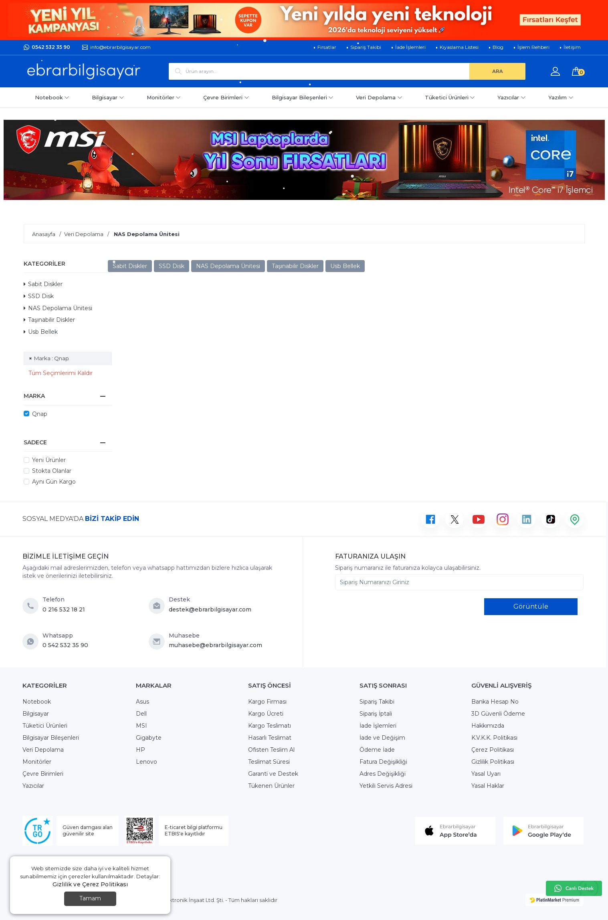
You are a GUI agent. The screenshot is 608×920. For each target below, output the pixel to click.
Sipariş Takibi (377, 701)
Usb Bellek (41, 331)
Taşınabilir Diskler (49, 319)
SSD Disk (39, 296)
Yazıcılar (511, 97)
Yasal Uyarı (486, 773)
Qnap (39, 414)
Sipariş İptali (376, 713)
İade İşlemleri (378, 725)
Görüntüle (530, 606)
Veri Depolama (379, 97)
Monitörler (164, 97)
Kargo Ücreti (265, 713)
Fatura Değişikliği (383, 761)
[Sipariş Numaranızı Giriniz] (459, 582)
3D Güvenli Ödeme (498, 713)
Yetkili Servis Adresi (386, 785)
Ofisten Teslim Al (271, 749)
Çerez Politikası (492, 749)
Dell (141, 713)
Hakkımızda (487, 725)
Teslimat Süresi (269, 761)
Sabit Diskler (43, 284)
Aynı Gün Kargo (54, 481)
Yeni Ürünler (49, 460)
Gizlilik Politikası (492, 761)
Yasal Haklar (487, 785)
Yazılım (561, 97)
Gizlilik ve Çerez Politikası (90, 884)
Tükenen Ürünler (271, 785)
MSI (141, 725)
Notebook (52, 97)
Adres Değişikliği (383, 773)
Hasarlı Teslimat (269, 737)
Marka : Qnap (51, 358)
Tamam (90, 898)
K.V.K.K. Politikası (494, 737)
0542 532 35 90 (51, 47)
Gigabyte (149, 737)
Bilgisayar (108, 97)
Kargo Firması (267, 701)
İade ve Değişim (382, 737)
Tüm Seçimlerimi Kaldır (60, 373)
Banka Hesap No (495, 701)
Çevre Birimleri (226, 97)
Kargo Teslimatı (269, 725)
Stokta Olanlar (51, 470)
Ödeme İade (377, 749)
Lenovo (146, 761)
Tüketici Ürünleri (450, 97)
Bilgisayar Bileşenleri (303, 97)
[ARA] (497, 71)
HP (140, 749)
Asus (142, 701)
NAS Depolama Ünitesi (58, 308)
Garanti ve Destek (273, 773)
